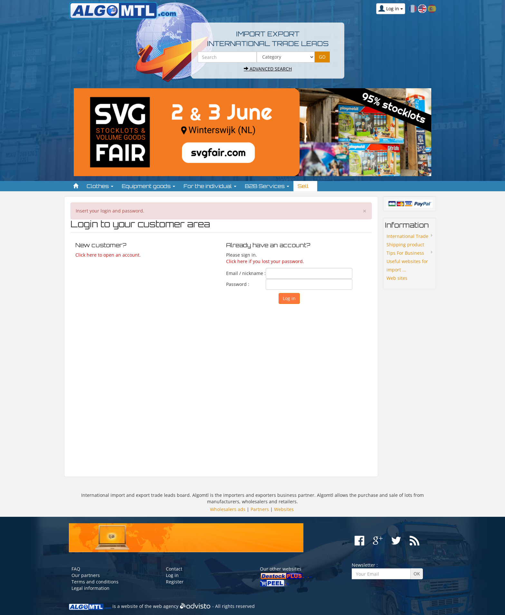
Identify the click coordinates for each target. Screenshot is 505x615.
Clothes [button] (100, 186)
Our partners (85, 575)
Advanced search (268, 69)
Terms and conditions (95, 582)
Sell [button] (305, 186)
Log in (172, 575)
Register (175, 582)
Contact (174, 569)
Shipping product (405, 244)
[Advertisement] (221, 387)
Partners (260, 509)
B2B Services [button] (267, 186)
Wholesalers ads (227, 509)
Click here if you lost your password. (265, 261)
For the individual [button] (210, 186)
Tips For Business (405, 253)
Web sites (396, 278)
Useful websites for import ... (407, 265)
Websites (284, 509)
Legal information (90, 588)
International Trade (407, 236)
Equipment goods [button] (148, 186)
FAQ (75, 569)
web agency (165, 606)
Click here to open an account (107, 255)
